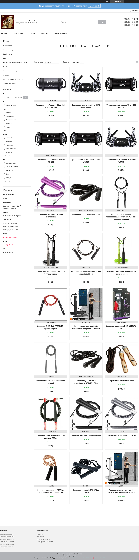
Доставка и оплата (60, 34)
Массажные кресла (6, 534)
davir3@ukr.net (8, 245)
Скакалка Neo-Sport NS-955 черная (86, 435)
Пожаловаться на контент (75, 558)
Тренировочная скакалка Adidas (86, 214)
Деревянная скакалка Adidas (121, 381)
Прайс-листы (7, 54)
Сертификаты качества (45, 542)
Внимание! (94, 6)
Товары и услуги (18, 34)
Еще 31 (7, 130)
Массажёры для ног (7, 542)
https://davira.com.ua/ (10, 237)
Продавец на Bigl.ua (69, 556)
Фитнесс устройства (7, 544)
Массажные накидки (7, 536)
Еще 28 (7, 156)
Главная (4, 34)
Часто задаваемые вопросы (13, 79)
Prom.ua (79, 554)
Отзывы (6, 75)
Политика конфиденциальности (95, 558)
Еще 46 (7, 181)
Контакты (44, 34)
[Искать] (102, 22)
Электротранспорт (6, 547)
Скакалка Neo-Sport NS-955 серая (121, 435)
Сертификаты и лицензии (11, 71)
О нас (33, 34)
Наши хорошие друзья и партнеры (15, 62)
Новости (6, 58)
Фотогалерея (7, 45)
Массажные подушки (7, 539)
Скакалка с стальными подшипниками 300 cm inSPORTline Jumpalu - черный (121, 216)
